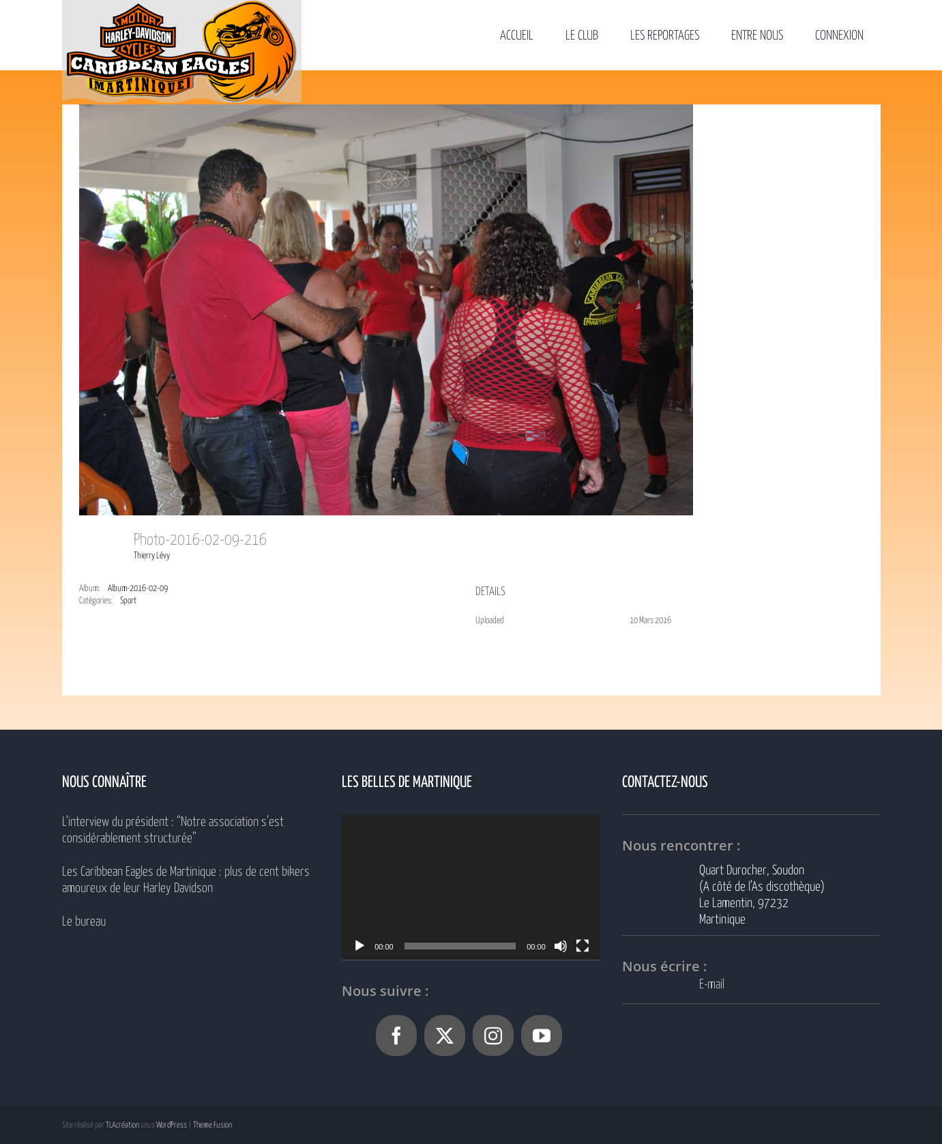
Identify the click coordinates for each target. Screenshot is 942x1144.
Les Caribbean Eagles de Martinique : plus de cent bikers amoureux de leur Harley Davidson (186, 880)
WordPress (171, 1125)
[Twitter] (444, 1035)
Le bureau (84, 921)
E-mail (711, 984)
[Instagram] (493, 1035)
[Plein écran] (582, 946)
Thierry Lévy (152, 556)
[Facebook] (396, 1035)
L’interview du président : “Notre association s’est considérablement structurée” (173, 830)
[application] (471, 887)
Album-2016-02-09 (138, 588)
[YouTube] (541, 1035)
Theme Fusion (212, 1125)
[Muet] (561, 946)
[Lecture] (359, 946)
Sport (128, 601)
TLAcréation (122, 1125)
